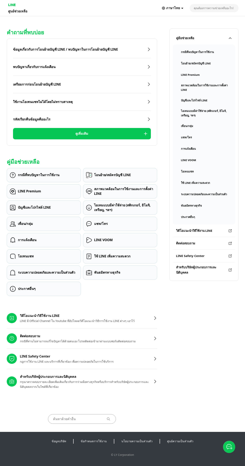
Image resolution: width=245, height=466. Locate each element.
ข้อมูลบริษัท (59, 441)
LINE (12, 5)
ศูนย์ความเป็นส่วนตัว (180, 441)
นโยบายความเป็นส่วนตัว (136, 441)
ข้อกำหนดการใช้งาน (94, 441)
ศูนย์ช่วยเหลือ (17, 11)
